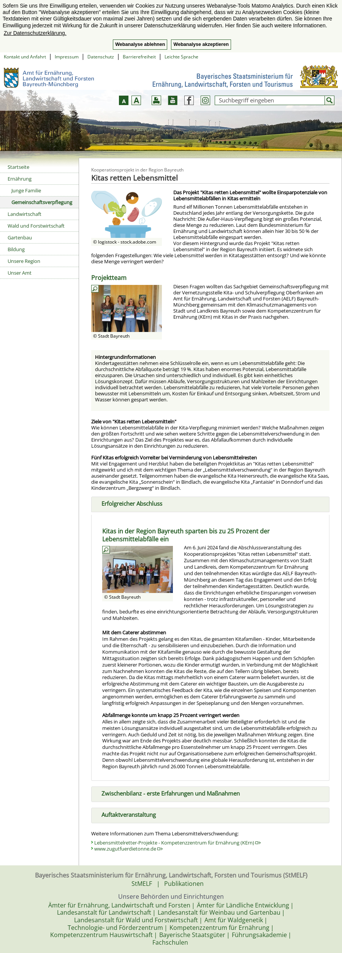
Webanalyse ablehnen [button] (140, 44)
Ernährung (20, 178)
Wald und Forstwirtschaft (36, 225)
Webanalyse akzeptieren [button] (200, 44)
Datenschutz (100, 56)
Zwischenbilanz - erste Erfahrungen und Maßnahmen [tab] (167, 792)
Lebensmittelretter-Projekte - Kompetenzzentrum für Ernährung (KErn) (177, 842)
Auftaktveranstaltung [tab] (125, 813)
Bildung (16, 249)
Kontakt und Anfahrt (25, 56)
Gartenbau (20, 237)
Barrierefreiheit (139, 56)
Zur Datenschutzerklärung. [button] (35, 33)
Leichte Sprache (181, 56)
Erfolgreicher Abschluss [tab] (128, 503)
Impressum (67, 56)
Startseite (18, 167)
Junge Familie (26, 190)
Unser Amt (20, 272)
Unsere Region (24, 261)
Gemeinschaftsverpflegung (41, 202)
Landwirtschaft (24, 214)
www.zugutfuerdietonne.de (128, 848)
